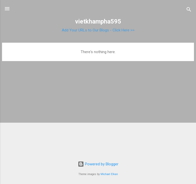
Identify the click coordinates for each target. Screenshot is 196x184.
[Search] (189, 10)
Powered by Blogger (98, 164)
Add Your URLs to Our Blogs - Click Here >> (98, 30)
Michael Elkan (109, 174)
